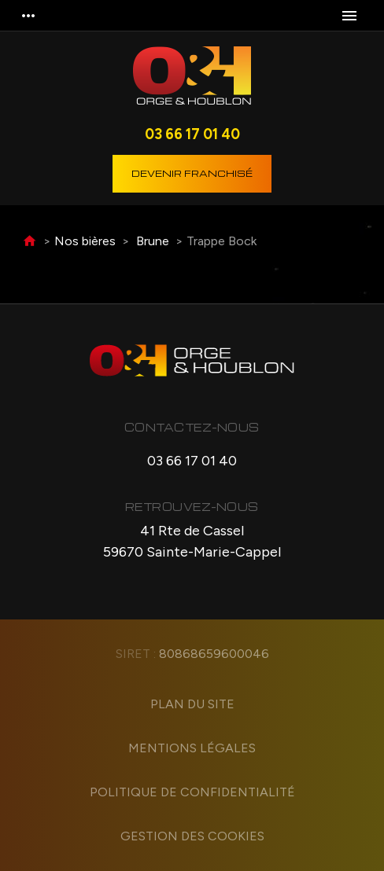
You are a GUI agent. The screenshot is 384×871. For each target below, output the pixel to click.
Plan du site (192, 703)
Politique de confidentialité (192, 792)
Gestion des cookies (192, 836)
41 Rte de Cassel (192, 542)
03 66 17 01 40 (192, 133)
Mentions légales (192, 748)
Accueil (29, 241)
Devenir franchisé (192, 173)
